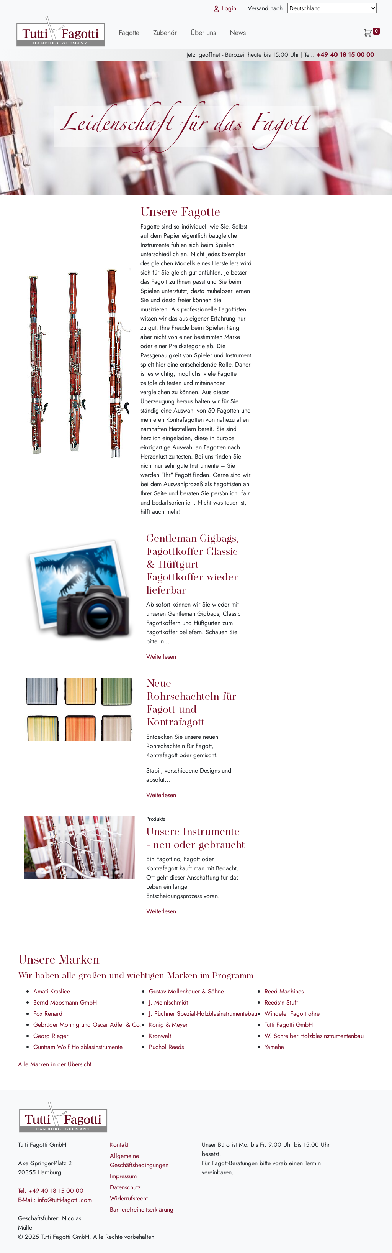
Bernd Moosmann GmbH (65, 1002)
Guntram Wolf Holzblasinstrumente (77, 1047)
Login (224, 8)
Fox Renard (47, 1013)
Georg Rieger (50, 1035)
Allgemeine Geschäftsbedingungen (139, 1160)
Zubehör (165, 33)
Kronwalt (160, 1035)
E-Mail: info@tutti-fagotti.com (55, 1199)
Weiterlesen (161, 656)
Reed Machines (284, 991)
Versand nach (266, 8)
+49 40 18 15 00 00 (345, 54)
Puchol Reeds (166, 1047)
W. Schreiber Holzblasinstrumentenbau (314, 1035)
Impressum (123, 1176)
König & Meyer (168, 1024)
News (238, 33)
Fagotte (129, 33)
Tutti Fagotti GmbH (289, 1024)
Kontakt (119, 1144)
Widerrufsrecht (129, 1198)
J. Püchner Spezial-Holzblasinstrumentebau (203, 1013)
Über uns (203, 33)
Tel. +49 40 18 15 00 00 (50, 1190)
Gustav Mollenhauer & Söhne (186, 991)
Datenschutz (125, 1187)
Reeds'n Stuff (281, 1002)
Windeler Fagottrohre (292, 1013)
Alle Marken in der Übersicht (54, 1064)
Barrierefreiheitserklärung (141, 1209)
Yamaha (274, 1047)
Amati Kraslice (51, 991)
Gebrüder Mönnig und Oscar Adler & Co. (87, 1024)
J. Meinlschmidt (168, 1002)
